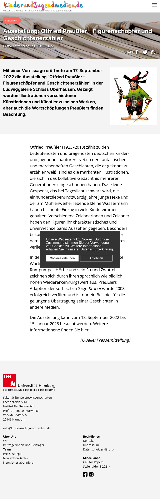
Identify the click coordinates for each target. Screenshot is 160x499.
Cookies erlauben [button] (62, 258)
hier (85, 330)
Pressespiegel (12, 454)
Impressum (91, 445)
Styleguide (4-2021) (96, 466)
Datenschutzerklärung (96, 249)
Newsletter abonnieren (19, 462)
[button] (136, 52)
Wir (5, 441)
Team (7, 449)
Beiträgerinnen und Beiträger (23, 445)
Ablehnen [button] (96, 258)
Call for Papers (93, 462)
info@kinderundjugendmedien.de (27, 428)
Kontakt (88, 441)
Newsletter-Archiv (15, 458)
